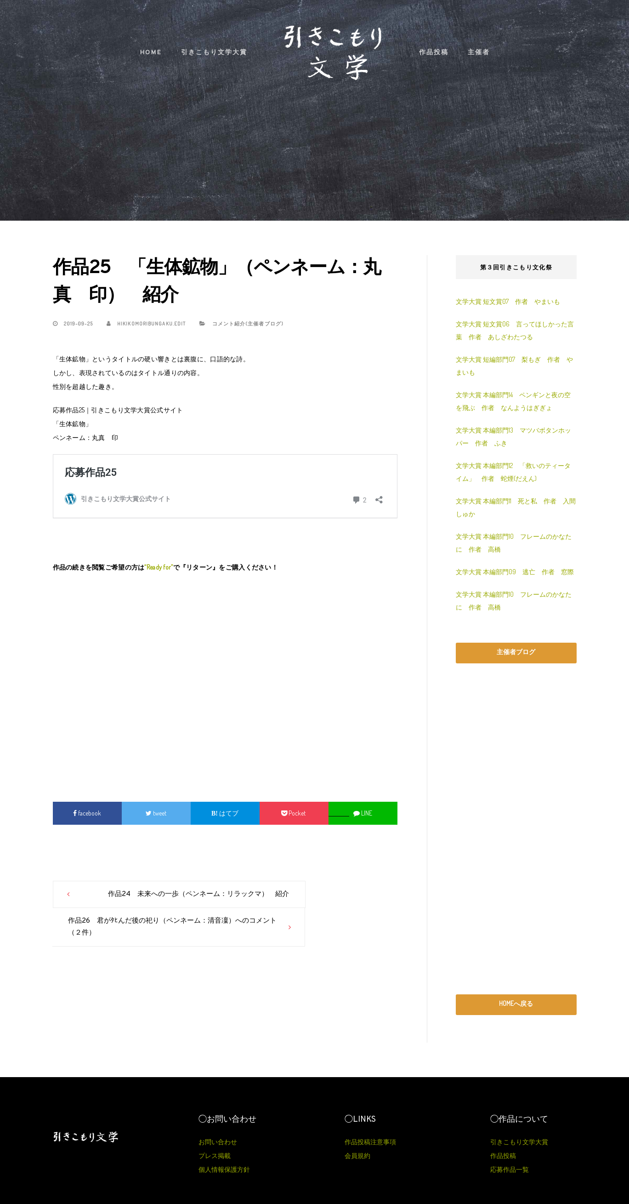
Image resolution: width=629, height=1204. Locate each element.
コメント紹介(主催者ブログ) (247, 323)
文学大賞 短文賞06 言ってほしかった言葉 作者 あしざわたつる (515, 330)
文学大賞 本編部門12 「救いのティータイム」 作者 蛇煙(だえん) (513, 472)
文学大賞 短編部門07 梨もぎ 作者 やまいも (514, 365)
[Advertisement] (225, 682)
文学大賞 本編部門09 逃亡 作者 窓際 (515, 572)
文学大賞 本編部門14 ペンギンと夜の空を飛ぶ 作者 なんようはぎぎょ (513, 401)
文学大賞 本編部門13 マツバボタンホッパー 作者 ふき (513, 436)
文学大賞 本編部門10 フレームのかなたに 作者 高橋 (514, 542)
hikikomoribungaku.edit (146, 323)
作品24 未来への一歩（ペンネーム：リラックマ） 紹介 (145, 900)
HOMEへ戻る (516, 1003)
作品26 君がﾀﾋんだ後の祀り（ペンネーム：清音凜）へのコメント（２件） (303, 900)
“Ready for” (158, 567)
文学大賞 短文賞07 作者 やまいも (508, 301)
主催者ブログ (516, 652)
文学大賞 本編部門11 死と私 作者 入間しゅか (516, 507)
